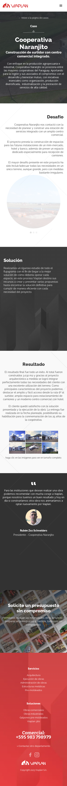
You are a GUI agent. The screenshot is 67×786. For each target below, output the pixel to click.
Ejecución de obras (33, 679)
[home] (14, 5)
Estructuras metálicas (33, 686)
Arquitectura (33, 675)
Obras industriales (33, 713)
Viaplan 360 (33, 721)
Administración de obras (33, 682)
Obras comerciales (33, 710)
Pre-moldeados (33, 690)
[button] (61, 6)
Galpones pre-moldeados (34, 717)
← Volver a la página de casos (33, 18)
